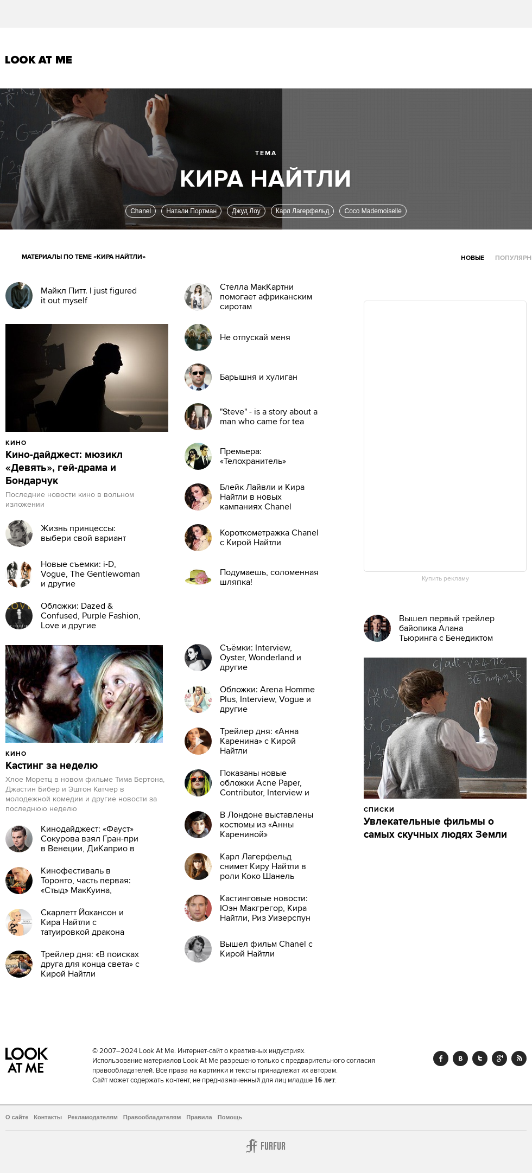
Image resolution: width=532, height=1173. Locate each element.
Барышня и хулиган (258, 377)
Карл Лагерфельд (303, 211)
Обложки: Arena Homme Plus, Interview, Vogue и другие (267, 699)
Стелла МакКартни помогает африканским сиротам (266, 296)
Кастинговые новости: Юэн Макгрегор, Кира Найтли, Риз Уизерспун (265, 908)
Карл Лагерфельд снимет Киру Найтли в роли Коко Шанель (263, 866)
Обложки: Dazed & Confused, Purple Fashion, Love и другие (91, 615)
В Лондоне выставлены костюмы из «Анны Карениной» (266, 824)
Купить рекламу (445, 579)
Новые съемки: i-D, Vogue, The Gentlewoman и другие (90, 574)
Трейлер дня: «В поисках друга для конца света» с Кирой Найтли (90, 964)
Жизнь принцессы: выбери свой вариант (83, 533)
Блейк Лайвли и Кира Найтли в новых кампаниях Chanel (262, 497)
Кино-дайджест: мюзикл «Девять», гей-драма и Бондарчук (64, 468)
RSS (519, 1058)
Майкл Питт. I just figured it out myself (89, 295)
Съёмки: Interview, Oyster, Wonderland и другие (260, 657)
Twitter (479, 1058)
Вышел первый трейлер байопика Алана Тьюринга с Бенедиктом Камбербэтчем (447, 633)
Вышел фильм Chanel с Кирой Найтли (266, 949)
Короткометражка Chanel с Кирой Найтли (269, 537)
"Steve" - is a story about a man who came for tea (269, 416)
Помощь (230, 1117)
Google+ (499, 1058)
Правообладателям (152, 1117)
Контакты (48, 1117)
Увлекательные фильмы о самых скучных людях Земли (435, 828)
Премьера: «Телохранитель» (253, 456)
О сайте (16, 1117)
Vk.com (460, 1058)
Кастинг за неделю (51, 766)
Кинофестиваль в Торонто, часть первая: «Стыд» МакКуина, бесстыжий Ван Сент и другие (86, 890)
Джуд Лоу (246, 211)
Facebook (440, 1058)
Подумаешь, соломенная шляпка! (269, 577)
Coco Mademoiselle (372, 211)
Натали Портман (191, 211)
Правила (199, 1117)
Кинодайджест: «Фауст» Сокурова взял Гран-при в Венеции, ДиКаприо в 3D (89, 843)
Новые (472, 258)
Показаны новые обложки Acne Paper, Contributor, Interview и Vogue (264, 787)
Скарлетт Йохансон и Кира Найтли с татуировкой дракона (82, 922)
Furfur (266, 1146)
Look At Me (38, 59)
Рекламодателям (92, 1117)
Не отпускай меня (255, 337)
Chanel (140, 211)
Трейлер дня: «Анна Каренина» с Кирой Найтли (259, 741)
